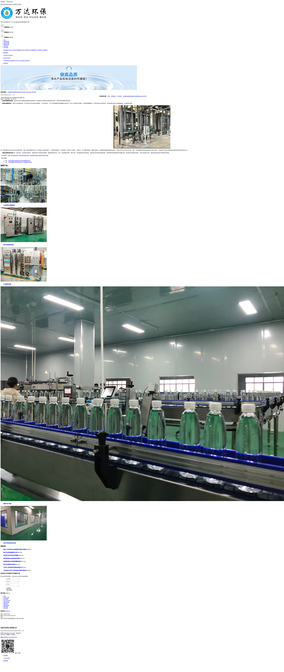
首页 (109, 96)
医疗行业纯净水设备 (8, 244)
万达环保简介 (6, 60)
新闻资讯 (113, 96)
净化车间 (34, 92)
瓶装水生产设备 (7, 503)
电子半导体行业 (26, 50)
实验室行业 (40, 50)
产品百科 (10, 55)
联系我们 (5, 604)
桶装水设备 (16, 92)
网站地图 (5, 607)
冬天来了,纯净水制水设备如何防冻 (12, 567)
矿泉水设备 (28, 92)
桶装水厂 (46, 50)
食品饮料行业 (6, 50)
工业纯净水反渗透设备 (9, 205)
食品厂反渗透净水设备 (32, 155)
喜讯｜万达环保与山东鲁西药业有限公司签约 (14, 549)
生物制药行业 (34, 50)
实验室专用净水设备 (43, 155)
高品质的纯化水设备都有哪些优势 (11, 561)
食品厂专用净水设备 (21, 155)
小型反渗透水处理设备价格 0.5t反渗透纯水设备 (20, 162)
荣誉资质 (13, 60)
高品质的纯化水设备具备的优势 (11, 558)
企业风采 (22, 60)
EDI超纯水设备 (7, 284)
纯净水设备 (6, 598)
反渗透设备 (10, 92)
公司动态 (5, 55)
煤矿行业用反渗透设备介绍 (10, 552)
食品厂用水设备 (12, 155)
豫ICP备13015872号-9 (10, 633)
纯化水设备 (22, 92)
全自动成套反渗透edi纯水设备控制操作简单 (19, 160)
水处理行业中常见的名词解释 (10, 555)
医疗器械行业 (18, 50)
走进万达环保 (6, 601)
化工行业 (13, 50)
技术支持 (27, 60)
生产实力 (17, 60)
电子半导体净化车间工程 (9, 543)
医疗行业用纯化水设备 (9, 564)
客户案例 (5, 599)
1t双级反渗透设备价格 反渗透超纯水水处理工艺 (135, 96)
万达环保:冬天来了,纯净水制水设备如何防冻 (14, 570)
